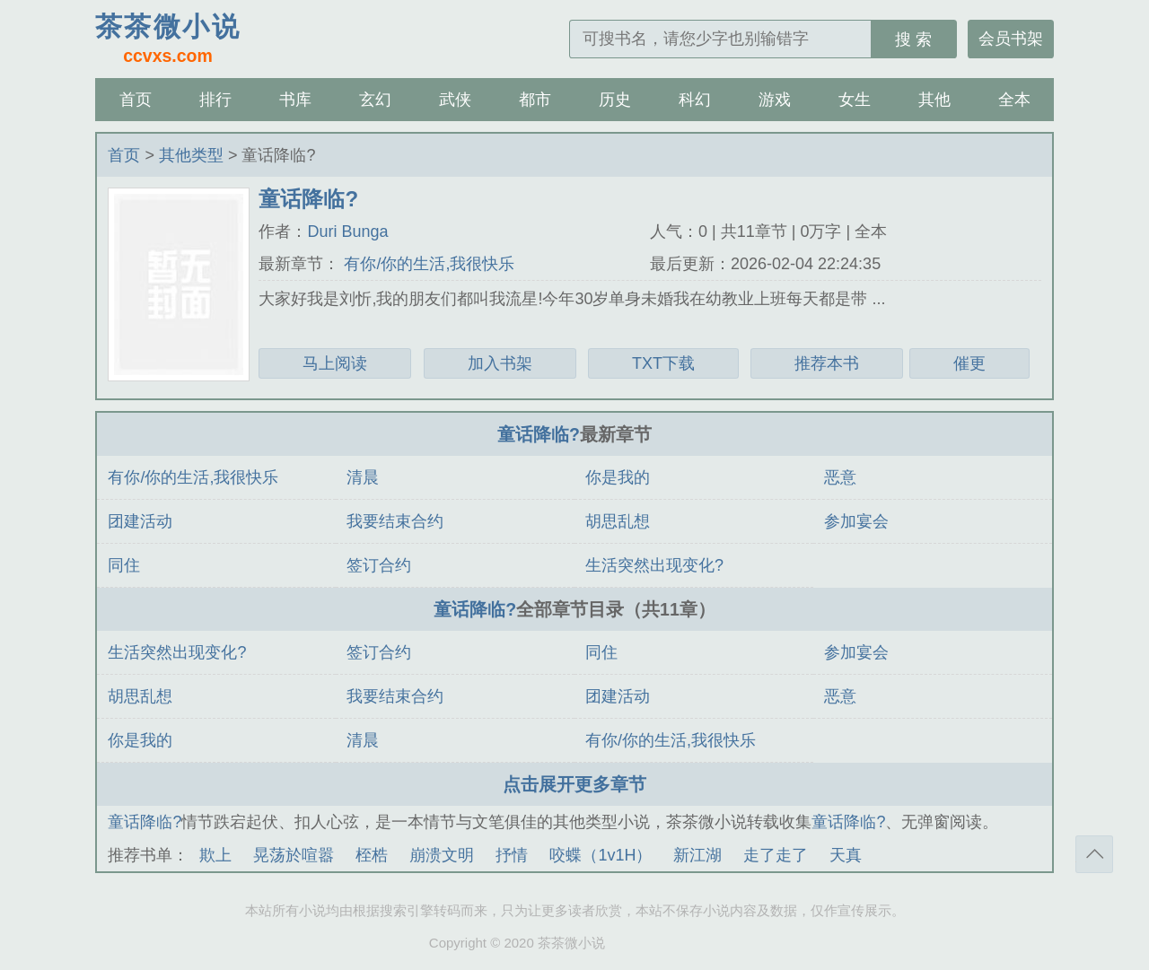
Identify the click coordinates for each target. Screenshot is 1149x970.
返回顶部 (1094, 854)
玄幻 (375, 100)
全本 (1014, 100)
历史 (615, 100)
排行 (215, 100)
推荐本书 (826, 363)
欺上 (215, 855)
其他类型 (191, 155)
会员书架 (1010, 39)
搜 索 (913, 39)
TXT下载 (663, 363)
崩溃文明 (441, 855)
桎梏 (371, 855)
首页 (135, 100)
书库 (295, 100)
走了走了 (775, 855)
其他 (934, 100)
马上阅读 (335, 363)
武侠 (455, 100)
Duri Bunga (347, 231)
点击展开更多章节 (574, 784)
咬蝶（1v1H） (600, 855)
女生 (854, 100)
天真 (845, 855)
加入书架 (500, 363)
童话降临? (538, 434)
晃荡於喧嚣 (293, 855)
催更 (969, 363)
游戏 (775, 100)
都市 (535, 100)
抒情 (512, 855)
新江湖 (697, 855)
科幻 (695, 100)
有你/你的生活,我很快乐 (426, 264)
